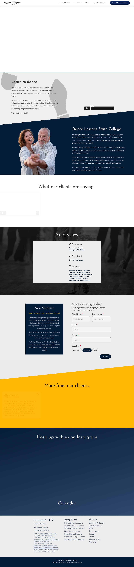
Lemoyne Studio (40, 520)
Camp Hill (37, 535)
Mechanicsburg (39, 543)
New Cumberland (45, 547)
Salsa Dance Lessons (72, 531)
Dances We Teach (96, 523)
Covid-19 (92, 537)
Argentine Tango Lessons (74, 537)
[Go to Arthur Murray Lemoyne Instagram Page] (52, 519)
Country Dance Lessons (74, 539)
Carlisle (43, 535)
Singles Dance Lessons (73, 523)
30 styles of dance (114, 160)
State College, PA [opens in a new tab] (103, 138)
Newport (55, 547)
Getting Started (63, 3)
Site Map (92, 542)
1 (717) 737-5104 (76, 260)
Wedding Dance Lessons (74, 528)
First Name (77, 314)
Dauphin (49, 535)
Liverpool (56, 539)
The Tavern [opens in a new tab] (95, 140)
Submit (105, 356)
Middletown (49, 543)
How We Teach (95, 526)
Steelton (55, 549)
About (87, 3)
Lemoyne (87, 350)
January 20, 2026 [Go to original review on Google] (15, 397)
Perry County (38, 549)
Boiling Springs (51, 533)
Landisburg (48, 539)
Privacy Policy (95, 539)
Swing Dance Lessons (73, 534)
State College (47, 549)
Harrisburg (50, 537)
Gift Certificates (100, 3)
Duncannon (38, 537)
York (95, 350)
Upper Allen (38, 552)
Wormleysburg (50, 552)
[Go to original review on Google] (38, 395)
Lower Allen (38, 541)
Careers (92, 534)
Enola (44, 537)
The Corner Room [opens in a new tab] (79, 140)
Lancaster (76, 350)
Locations (77, 3)
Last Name (97, 314)
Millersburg (37, 545)
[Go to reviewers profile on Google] (7, 396)
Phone (75, 335)
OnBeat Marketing (76, 562)
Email (74, 325)
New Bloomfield (47, 545)
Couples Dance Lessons (74, 526)
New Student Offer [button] (120, 3)
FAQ (91, 528)
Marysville (45, 541)
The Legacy (94, 531)
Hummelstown (39, 539)
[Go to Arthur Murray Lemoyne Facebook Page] (49, 519)
